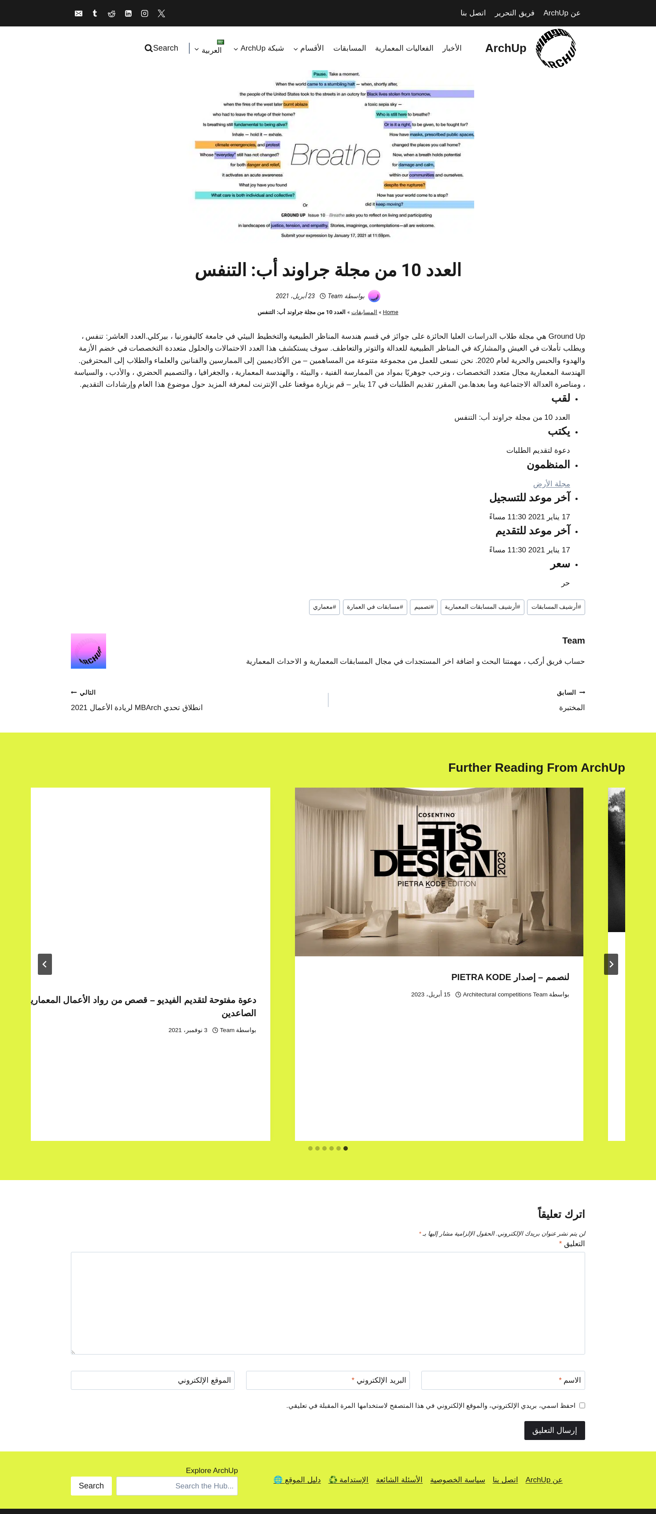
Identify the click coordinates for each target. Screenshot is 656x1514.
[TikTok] (246, 1464)
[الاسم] (503, 1296)
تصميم (424, 606)
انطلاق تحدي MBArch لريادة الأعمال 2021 (196, 699)
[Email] (78, 13)
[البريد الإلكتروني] (328, 1296)
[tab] (345, 1064)
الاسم (570, 1296)
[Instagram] (144, 13)
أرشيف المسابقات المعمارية (482, 606)
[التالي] (45, 922)
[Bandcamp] (307, 1464)
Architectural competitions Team (226, 994)
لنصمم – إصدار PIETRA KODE (232, 977)
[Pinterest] (287, 1464)
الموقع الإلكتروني (204, 1296)
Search (91, 1401)
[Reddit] (111, 13)
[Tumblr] (95, 13)
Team (335, 296)
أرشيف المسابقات (556, 606)
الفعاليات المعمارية (404, 48)
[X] (161, 13)
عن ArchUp (561, 13)
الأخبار (452, 48)
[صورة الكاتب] (374, 296)
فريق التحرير (514, 13)
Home (390, 312)
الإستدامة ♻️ (348, 1396)
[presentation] (474, 860)
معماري (324, 606)
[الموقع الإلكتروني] (153, 1296)
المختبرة (460, 699)
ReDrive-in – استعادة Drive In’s (542, 953)
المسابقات (349, 48)
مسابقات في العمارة (375, 606)
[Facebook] (225, 1464)
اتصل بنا (473, 13)
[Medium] (266, 1464)
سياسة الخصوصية (457, 1396)
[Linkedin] (128, 13)
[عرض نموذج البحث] (162, 48)
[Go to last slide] (611, 922)
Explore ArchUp (212, 1386)
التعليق (572, 1159)
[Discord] (328, 1464)
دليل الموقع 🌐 (297, 1396)
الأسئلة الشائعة (399, 1396)
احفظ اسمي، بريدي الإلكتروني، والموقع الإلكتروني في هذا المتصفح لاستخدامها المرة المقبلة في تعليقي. (430, 1321)
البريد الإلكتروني (379, 1296)
